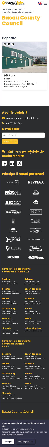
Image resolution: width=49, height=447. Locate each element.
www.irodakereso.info (32, 301)
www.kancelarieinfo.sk (10, 331)
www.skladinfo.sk (8, 396)
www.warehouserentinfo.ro (12, 388)
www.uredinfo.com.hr (10, 291)
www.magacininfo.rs (32, 386)
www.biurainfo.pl (31, 311)
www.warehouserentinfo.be (12, 359)
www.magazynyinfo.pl (32, 376)
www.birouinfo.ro (8, 321)
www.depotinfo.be (8, 356)
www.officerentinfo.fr (9, 303)
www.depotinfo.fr (8, 366)
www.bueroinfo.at (8, 281)
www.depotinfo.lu (8, 376)
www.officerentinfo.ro (10, 323)
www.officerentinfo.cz (32, 293)
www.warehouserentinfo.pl (34, 378)
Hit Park (9, 75)
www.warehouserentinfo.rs (34, 388)
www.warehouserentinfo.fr (11, 368)
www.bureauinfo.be (32, 281)
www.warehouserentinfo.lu (11, 378)
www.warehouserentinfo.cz (34, 359)
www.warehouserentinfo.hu (35, 368)
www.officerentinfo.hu (33, 303)
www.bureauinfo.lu (9, 311)
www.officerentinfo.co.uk (33, 331)
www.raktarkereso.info (33, 366)
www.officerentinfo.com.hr (11, 293)
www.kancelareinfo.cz (32, 291)
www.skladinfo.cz (31, 356)
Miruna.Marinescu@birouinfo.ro (20, 118)
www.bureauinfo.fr (8, 301)
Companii (18, 9)
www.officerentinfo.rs (32, 323)
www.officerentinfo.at (10, 284)
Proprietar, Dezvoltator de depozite (17, 12)
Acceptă (8, 441)
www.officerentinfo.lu (9, 313)
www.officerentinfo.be (33, 284)
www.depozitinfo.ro (9, 386)
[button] (44, 3)
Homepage (6, 9)
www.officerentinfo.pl (32, 313)
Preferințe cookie (25, 441)
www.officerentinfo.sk (10, 333)
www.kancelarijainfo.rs (33, 321)
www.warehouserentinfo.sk (12, 398)
